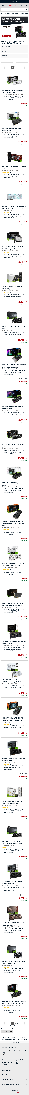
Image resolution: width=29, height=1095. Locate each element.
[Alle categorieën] (2, 5)
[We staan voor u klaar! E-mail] (7, 1060)
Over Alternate (14, 1075)
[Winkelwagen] (26, 5)
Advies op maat (14, 1)
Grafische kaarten (24, 13)
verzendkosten (14, 1039)
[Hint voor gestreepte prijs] (19, 378)
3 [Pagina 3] (15, 68)
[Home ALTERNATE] (12, 5)
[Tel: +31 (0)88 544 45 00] (7, 1064)
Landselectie (14, 1090)
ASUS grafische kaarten (7, 1031)
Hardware (6, 13)
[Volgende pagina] (23, 67)
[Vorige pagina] (5, 67)
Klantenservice (14, 1070)
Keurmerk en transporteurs (14, 1084)
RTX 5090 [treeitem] (4, 51)
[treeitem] (14, 56)
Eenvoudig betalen (14, 1080)
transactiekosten (23, 1039)
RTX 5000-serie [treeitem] (6, 46)
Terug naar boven (14, 1042)
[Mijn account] (21, 5)
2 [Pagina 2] (12, 68)
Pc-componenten (14, 13)
